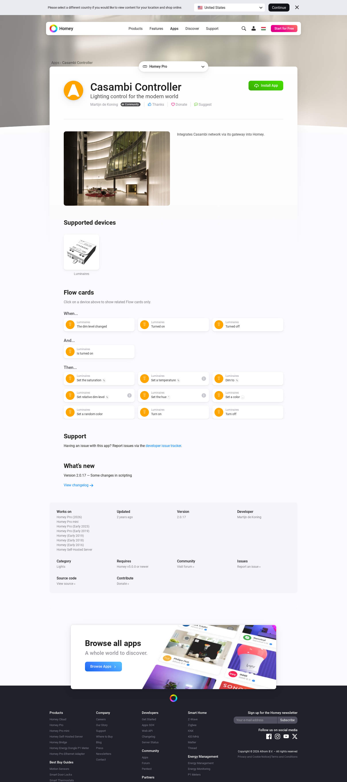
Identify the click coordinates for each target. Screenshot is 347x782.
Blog (99, 742)
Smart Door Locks (61, 774)
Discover (192, 29)
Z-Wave (193, 719)
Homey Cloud (58, 719)
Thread (192, 748)
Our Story (102, 725)
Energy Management (201, 763)
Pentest (147, 768)
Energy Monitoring (199, 768)
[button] (229, 8)
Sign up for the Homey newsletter (272, 713)
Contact (101, 759)
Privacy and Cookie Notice (253, 756)
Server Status (150, 742)
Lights (61, 566)
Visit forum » (185, 566)
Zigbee (192, 725)
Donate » (123, 583)
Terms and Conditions (284, 756)
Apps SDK (148, 725)
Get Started (149, 719)
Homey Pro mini (59, 730)
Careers (101, 719)
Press (99, 748)
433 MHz (193, 736)
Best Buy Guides (61, 762)
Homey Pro (56, 725)
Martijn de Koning (249, 517)
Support (212, 29)
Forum (146, 763)
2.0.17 (181, 517)
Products (136, 29)
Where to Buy (104, 736)
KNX (190, 730)
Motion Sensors (59, 768)
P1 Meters (194, 774)
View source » (66, 583)
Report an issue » (249, 566)
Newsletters (103, 753)
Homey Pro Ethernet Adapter (67, 753)
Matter (192, 742)
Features (156, 29)
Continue (279, 8)
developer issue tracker (163, 446)
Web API (147, 730)
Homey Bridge (58, 742)
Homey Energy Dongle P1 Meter (69, 748)
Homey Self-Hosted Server (66, 736)
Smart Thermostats (62, 780)
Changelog (148, 736)
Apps (174, 29)
